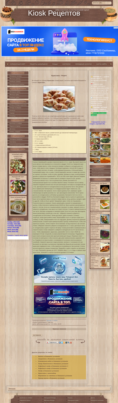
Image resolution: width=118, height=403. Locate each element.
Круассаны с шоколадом (47, 373)
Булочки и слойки (16, 123)
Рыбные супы (14, 97)
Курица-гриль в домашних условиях (51, 378)
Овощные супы (15, 92)
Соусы (70, 398)
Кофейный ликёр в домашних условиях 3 (53, 366)
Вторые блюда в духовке (18, 105)
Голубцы (13, 116)
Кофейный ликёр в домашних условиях (52, 368)
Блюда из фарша (15, 107)
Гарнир (12, 113)
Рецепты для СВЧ (98, 175)
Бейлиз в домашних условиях (49, 356)
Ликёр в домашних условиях (48, 371)
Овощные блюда (50, 398)
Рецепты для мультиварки (101, 172)
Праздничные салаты (17, 84)
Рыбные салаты (15, 81)
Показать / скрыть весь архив (17, 235)
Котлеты (12, 110)
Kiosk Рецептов (54, 13)
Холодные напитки (83, 64)
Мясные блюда (49, 400)
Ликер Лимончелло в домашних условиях (53, 363)
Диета (93, 398)
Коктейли (66, 64)
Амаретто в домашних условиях (50, 359)
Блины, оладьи (15, 131)
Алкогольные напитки (17, 144)
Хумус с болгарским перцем (99, 198)
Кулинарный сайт (17, 64)
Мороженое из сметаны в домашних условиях (55, 375)
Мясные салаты (15, 79)
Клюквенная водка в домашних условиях (53, 361)
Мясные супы (14, 94)
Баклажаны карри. (96, 213)
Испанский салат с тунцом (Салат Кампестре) (18, 156)
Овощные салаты (16, 76)
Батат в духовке (96, 241)
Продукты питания (97, 400)
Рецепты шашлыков (39, 64)
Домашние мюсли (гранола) (99, 255)
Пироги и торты (15, 126)
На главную (37, 335)
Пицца (55, 64)
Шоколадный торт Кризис (99, 183)
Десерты (12, 129)
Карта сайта (101, 64)
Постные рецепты (98, 169)
